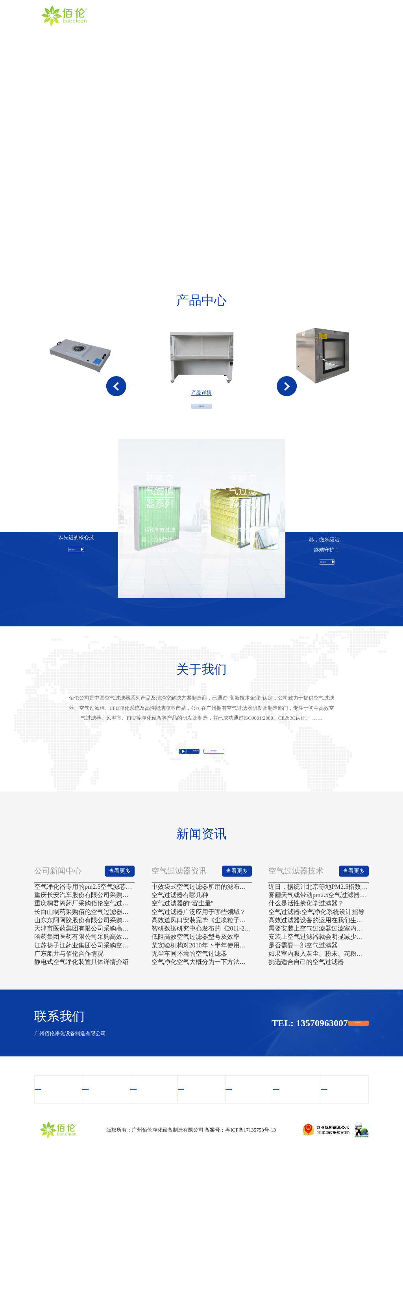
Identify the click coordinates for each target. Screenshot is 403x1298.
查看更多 (201, 451)
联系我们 (346, 15)
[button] (116, 407)
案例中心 (280, 15)
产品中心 (213, 15)
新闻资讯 (313, 15)
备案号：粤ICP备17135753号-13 (240, 1270)
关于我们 (180, 15)
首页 (147, 15)
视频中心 (247, 15)
